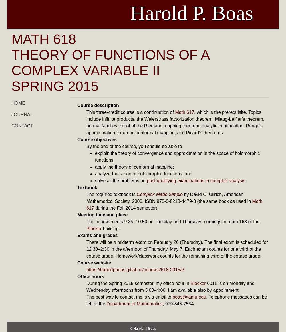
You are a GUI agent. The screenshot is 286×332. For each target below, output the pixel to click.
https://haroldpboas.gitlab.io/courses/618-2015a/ (135, 269)
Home (18, 103)
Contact (22, 126)
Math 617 (184, 112)
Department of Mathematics (134, 303)
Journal (22, 114)
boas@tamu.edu (189, 297)
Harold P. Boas (145, 329)
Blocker (94, 228)
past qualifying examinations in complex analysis (196, 180)
